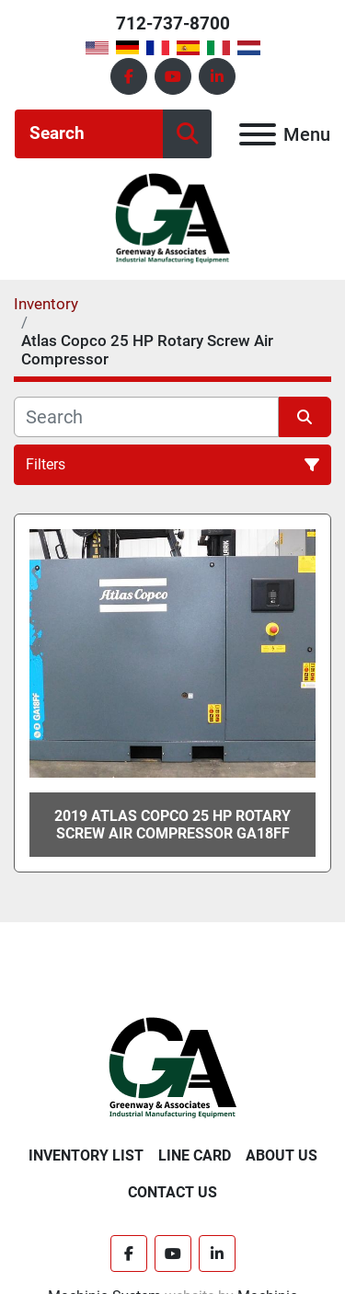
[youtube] (173, 76)
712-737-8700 (173, 23)
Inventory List (86, 1155)
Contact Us (172, 1192)
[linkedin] (217, 76)
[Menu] (257, 134)
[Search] (89, 134)
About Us (281, 1155)
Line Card (194, 1155)
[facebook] (128, 76)
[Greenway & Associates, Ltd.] (172, 1067)
